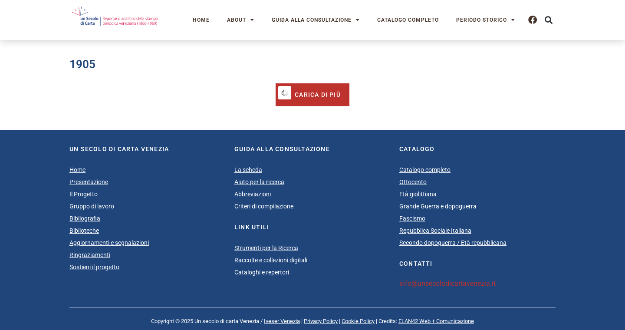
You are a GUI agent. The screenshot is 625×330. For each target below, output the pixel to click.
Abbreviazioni (252, 194)
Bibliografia (84, 218)
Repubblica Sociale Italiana (435, 230)
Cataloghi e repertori (261, 272)
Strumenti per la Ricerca (266, 247)
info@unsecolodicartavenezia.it (447, 283)
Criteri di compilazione (263, 206)
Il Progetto (83, 194)
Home (201, 20)
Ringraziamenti (89, 254)
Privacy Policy (321, 321)
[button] (548, 20)
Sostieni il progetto (94, 267)
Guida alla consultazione (316, 20)
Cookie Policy (358, 321)
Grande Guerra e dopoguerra (438, 206)
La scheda (248, 169)
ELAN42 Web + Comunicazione (436, 321)
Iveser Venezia (282, 321)
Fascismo (412, 218)
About (240, 20)
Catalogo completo (408, 20)
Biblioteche (84, 230)
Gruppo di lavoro (91, 206)
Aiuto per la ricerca (259, 181)
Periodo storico (485, 20)
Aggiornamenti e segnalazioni (109, 242)
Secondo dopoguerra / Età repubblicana (453, 242)
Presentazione (88, 181)
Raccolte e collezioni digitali (270, 260)
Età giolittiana (418, 194)
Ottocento (413, 181)
